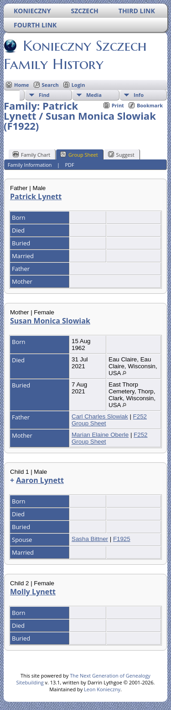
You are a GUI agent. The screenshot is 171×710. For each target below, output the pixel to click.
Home (21, 84)
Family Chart (31, 154)
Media (94, 94)
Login (78, 84)
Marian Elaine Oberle (100, 434)
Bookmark (150, 105)
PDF (69, 164)
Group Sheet (79, 154)
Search (50, 84)
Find (44, 94)
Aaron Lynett (40, 480)
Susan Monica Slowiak (50, 321)
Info (139, 94)
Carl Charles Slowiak (100, 416)
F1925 (121, 538)
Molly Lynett (33, 592)
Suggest (121, 154)
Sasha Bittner (90, 538)
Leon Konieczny (102, 689)
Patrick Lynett (36, 196)
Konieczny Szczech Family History (75, 55)
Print (118, 105)
